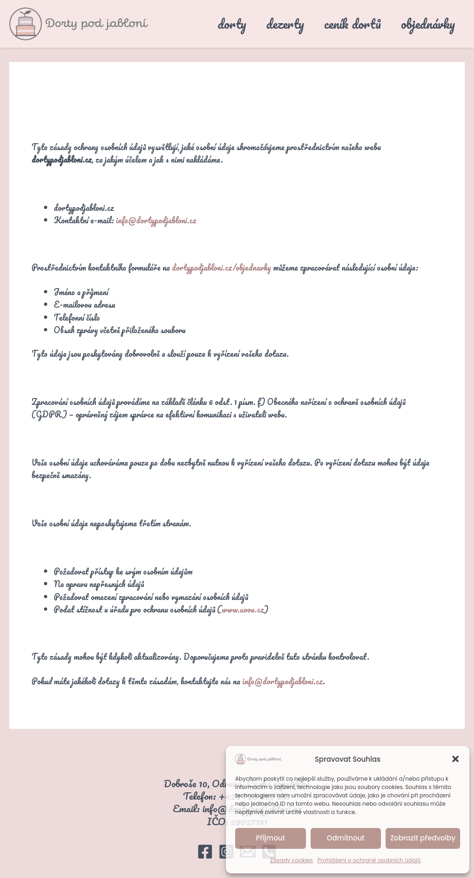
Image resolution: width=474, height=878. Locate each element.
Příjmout (270, 838)
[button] (455, 759)
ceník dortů (346, 23)
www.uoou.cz (243, 609)
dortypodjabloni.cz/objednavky (221, 267)
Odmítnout (346, 838)
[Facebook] (205, 851)
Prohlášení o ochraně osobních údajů (369, 860)
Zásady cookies (291, 860)
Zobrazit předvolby (422, 838)
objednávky (426, 23)
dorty (217, 23)
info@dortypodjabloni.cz (156, 220)
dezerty (274, 23)
